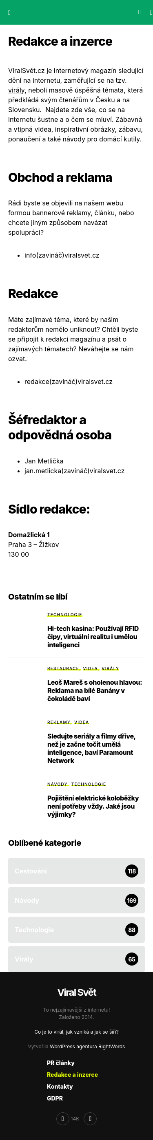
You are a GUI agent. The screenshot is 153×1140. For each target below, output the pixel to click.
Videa (90, 668)
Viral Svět (76, 992)
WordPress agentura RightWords (87, 1046)
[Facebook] (68, 1119)
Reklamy (59, 722)
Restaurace (63, 668)
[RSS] (90, 1119)
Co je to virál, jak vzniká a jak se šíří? (76, 1032)
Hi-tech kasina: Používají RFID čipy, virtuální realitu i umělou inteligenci (93, 636)
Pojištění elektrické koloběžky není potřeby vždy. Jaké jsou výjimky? (93, 806)
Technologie (64, 614)
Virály (110, 668)
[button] (9, 12)
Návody (57, 784)
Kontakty (60, 1086)
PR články (61, 1062)
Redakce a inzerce (72, 1074)
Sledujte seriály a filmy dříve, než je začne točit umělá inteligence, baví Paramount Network (91, 748)
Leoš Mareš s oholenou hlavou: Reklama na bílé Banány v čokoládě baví (94, 690)
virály (16, 90)
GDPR (55, 1098)
